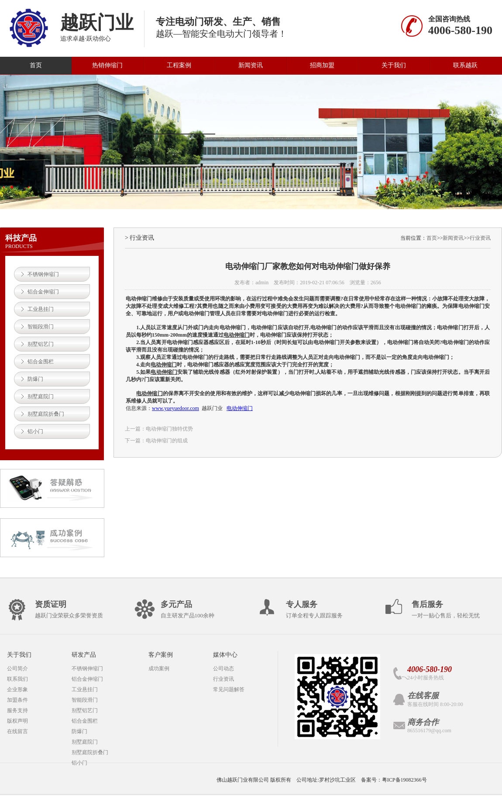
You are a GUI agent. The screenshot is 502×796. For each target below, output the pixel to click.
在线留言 (17, 731)
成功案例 (158, 668)
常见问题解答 (228, 689)
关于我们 (394, 65)
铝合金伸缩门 (43, 292)
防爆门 (35, 379)
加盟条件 (17, 700)
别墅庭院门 (41, 396)
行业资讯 (480, 238)
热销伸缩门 (107, 65)
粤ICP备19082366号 (404, 780)
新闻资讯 (250, 65)
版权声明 (17, 721)
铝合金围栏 (41, 361)
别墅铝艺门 (41, 344)
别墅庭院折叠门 (46, 414)
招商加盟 (322, 65)
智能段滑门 (41, 327)
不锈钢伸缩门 (43, 274)
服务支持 (17, 710)
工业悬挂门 (41, 309)
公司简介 (17, 668)
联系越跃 (465, 65)
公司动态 (223, 668)
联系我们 (17, 679)
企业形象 (17, 689)
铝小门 (35, 431)
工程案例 (179, 65)
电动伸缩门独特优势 (169, 429)
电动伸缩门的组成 (167, 441)
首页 (36, 65)
